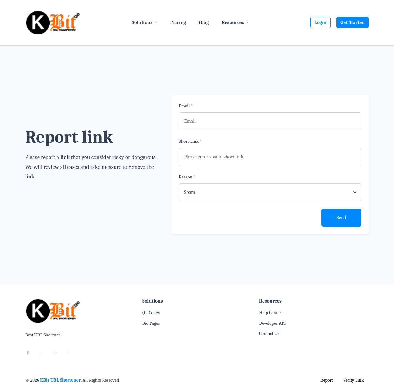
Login (320, 22)
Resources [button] (233, 22)
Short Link (190, 141)
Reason (187, 177)
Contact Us (269, 333)
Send (341, 217)
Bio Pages (151, 323)
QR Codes (151, 312)
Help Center (270, 312)
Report (326, 380)
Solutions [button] (142, 22)
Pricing (178, 22)
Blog (204, 22)
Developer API (272, 323)
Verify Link (353, 380)
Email (186, 106)
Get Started (352, 22)
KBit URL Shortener (60, 380)
